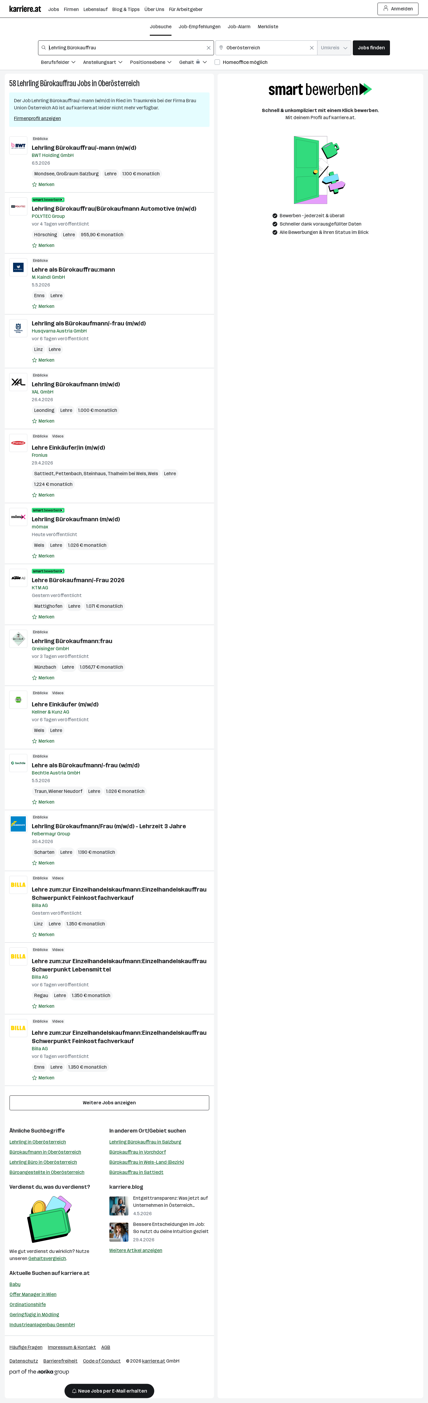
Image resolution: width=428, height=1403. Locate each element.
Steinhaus (95, 473)
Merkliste (268, 26)
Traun (40, 791)
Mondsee (44, 174)
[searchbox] (126, 47)
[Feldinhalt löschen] (208, 47)
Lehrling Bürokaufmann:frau (72, 641)
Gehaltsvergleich (47, 1258)
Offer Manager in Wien (33, 1294)
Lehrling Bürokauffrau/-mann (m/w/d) (84, 147)
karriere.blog (126, 1187)
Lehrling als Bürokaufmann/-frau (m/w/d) (89, 323)
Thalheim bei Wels (127, 473)
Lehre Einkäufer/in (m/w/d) (68, 447)
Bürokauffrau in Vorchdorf (137, 1152)
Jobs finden (371, 48)
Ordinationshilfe (28, 1304)
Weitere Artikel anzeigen (135, 1250)
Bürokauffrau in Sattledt (136, 1172)
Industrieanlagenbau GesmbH (42, 1325)
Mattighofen (48, 606)
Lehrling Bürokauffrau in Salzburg (145, 1142)
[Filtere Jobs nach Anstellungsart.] (106, 63)
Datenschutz (24, 1361)
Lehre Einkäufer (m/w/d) (65, 704)
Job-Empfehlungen (200, 26)
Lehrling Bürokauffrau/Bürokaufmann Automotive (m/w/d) (114, 208)
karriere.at (75, 1273)
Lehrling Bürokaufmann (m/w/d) (76, 384)
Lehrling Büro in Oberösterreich (43, 1162)
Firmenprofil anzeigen (37, 118)
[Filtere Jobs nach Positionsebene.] (154, 63)
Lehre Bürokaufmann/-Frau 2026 (78, 580)
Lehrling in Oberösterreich (38, 1142)
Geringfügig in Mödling (34, 1314)
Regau (41, 995)
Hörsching (45, 234)
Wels (153, 473)
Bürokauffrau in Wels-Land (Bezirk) (146, 1162)
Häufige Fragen (26, 1347)
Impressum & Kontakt (72, 1347)
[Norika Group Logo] (39, 1373)
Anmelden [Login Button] (398, 8)
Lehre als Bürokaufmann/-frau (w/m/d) (85, 765)
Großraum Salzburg (77, 174)
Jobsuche (160, 26)
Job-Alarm (239, 26)
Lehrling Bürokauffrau (46, 83)
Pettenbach (69, 473)
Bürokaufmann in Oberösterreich (45, 1152)
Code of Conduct (102, 1361)
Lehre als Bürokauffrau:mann (73, 269)
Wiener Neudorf (65, 791)
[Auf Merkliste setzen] (43, 184)
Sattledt (44, 473)
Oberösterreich (119, 83)
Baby (15, 1284)
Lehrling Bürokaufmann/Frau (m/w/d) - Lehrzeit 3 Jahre (109, 826)
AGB (105, 1347)
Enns (39, 295)
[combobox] (126, 47)
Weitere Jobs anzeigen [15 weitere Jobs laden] (109, 1103)
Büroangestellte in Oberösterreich (47, 1172)
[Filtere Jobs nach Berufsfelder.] (62, 63)
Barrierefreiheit (60, 1361)
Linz (38, 349)
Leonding (44, 410)
